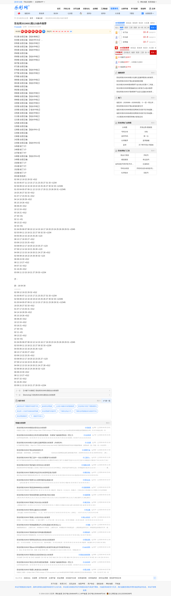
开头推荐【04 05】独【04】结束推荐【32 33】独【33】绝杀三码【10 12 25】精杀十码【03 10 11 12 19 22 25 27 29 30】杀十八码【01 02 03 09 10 (63, 557)
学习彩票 (134, 9)
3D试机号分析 (71, 578)
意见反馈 (72, 584)
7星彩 (132, 13)
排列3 (89, 13)
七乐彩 (70, 13)
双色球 (41, 13)
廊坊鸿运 (86, 472)
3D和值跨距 (92, 578)
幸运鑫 (87, 510)
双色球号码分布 (115, 578)
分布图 (124, 127)
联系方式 (63, 584)
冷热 (146, 132)
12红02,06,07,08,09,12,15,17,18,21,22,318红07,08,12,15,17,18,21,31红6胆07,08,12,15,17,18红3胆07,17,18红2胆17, (54, 497)
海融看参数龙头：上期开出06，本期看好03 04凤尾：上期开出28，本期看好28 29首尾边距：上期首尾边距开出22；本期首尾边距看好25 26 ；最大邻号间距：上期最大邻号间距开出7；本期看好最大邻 (63, 527)
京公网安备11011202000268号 (120, 594)
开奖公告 (67, 9)
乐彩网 (34, 578)
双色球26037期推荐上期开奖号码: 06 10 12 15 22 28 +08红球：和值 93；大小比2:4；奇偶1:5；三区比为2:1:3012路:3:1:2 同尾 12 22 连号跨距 (62, 490)
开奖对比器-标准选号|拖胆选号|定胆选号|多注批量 (147, 168)
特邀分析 (39, 18)
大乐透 (117, 13)
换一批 (106, 400)
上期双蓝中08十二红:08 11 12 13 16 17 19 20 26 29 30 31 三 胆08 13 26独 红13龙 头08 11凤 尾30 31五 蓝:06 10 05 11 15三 (56, 505)
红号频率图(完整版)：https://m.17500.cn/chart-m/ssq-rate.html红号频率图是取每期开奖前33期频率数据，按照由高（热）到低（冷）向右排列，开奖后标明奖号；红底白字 (63, 445)
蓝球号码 (124, 136)
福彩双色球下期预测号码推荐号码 (27, 406)
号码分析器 (125, 168)
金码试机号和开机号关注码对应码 (125, 164)
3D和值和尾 (82, 578)
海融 (88, 525)
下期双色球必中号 (65, 411)
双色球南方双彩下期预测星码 (87, 406)
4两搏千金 (86, 450)
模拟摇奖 (124, 160)
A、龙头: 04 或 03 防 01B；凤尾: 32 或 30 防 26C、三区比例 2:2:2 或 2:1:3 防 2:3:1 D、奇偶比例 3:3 (49, 550)
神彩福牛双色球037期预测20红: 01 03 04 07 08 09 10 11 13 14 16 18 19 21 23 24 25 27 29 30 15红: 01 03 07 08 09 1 (54, 535)
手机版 (117, 584)
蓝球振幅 (146, 140)
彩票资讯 (114, 9)
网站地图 (143, 2)
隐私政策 (100, 584)
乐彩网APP (39, 2)
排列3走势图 (103, 578)
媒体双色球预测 (47, 406)
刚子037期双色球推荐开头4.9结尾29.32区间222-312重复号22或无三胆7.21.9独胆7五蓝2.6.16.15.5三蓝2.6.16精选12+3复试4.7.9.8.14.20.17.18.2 (62, 460)
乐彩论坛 (86, 9)
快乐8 (56, 13)
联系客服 (151, 2)
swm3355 (86, 547)
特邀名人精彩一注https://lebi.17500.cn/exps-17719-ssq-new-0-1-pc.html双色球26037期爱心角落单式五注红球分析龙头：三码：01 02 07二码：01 (63, 572)
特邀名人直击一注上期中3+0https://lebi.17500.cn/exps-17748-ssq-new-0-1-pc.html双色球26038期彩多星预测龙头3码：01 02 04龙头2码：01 (61, 430)
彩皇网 (143, 9)
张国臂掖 (86, 495)
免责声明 (81, 584)
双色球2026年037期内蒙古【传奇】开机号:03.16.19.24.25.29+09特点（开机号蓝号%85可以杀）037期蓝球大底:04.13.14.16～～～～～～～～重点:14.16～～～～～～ (63, 468)
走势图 (95, 9)
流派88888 (86, 487)
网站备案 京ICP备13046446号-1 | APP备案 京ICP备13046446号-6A (80, 594)
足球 (152, 8)
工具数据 (104, 9)
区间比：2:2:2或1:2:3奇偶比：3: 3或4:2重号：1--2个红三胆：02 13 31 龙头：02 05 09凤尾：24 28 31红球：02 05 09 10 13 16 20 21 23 (60, 520)
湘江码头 (86, 502)
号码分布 (124, 132)
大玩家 (88, 443)
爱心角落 (86, 570)
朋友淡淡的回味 (84, 555)
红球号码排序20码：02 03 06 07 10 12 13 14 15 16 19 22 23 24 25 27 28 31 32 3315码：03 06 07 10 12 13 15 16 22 (54, 438)
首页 (58, 9)
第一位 (146, 136)
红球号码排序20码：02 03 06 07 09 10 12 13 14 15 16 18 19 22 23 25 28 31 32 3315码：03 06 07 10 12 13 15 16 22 (54, 565)
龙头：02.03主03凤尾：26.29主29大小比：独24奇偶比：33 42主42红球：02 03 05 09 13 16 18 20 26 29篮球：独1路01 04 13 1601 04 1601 (61, 542)
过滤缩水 (146, 164)
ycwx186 (17, 27)
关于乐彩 (54, 584)
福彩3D (27, 13)
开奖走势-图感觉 (146, 127)
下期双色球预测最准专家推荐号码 (86, 411)
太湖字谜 (124, 9)
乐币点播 (76, 9)
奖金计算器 (125, 155)
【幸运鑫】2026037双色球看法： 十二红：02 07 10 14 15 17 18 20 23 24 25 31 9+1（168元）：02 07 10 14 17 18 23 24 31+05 (57, 512)
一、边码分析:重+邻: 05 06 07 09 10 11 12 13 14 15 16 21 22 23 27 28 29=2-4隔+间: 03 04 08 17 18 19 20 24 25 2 (53, 483)
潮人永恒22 (85, 517)
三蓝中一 (86, 457)
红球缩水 (124, 173)
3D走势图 (60, 578)
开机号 (146, 155)
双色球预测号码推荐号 (49, 411)
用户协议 (91, 584)
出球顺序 (124, 140)
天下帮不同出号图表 (146, 145)
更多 (99, 400)
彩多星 (88, 428)
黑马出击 (86, 480)
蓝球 (124, 145)
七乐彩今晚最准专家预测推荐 (65, 406)
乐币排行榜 (43, 578)
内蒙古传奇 (85, 465)
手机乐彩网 (28, 2)
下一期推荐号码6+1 (37, 416)
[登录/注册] (18, 2)
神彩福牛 (86, 532)
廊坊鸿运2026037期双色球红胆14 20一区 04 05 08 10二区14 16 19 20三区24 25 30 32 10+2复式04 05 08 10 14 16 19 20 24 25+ (57, 475)
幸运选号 (146, 160)
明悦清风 (86, 540)
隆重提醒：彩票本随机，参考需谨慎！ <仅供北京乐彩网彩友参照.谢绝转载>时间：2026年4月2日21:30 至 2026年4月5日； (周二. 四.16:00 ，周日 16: (63, 453)
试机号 (146, 173)
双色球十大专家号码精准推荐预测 (27, 411)
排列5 (103, 13)
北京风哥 (87, 435)
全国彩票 (148, 13)
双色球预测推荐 (22, 416)
